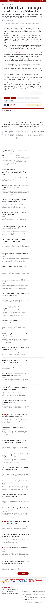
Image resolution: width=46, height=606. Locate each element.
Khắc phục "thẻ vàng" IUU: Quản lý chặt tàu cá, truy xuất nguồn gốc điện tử (15, 509)
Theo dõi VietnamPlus (31, 105)
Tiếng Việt (19, 1)
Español (31, 1)
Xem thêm (23, 573)
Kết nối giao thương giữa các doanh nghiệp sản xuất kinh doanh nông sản (15, 294)
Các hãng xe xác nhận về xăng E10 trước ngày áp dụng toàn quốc (15, 482)
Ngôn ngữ (44, 586)
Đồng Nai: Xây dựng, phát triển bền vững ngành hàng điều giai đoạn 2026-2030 (15, 308)
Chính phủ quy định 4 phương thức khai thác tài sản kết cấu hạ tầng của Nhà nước (15, 374)
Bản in (11, 105)
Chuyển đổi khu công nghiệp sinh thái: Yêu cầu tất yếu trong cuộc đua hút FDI (15, 468)
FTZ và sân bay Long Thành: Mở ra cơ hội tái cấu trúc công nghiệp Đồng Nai (14, 200)
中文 (34, 1)
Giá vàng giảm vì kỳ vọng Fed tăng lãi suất (13, 427)
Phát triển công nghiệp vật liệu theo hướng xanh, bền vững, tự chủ (14, 415)
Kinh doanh (10, 4)
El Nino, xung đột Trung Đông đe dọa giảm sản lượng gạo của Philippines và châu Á (15, 562)
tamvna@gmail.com (25, 596)
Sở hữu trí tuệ (24, 586)
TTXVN (26, 588)
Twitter (8, 105)
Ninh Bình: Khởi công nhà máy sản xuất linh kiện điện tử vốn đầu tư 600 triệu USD (14, 441)
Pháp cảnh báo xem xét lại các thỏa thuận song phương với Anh (22, 152)
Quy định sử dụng (31, 586)
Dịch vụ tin (31, 588)
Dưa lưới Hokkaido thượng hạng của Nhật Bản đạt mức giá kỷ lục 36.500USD (15, 361)
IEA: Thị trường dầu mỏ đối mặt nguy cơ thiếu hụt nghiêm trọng (15, 335)
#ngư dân (14, 97)
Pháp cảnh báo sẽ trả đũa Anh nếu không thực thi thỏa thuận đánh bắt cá (37, 124)
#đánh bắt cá (20, 97)
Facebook (5, 105)
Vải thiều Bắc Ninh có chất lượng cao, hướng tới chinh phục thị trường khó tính (15, 535)
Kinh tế (3, 4)
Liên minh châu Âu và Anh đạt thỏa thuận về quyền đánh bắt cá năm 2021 (8, 152)
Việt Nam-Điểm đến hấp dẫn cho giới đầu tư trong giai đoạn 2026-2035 (14, 388)
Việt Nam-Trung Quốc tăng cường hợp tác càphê (15, 548)
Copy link (14, 105)
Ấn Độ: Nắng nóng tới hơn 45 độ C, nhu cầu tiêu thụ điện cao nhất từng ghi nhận (15, 455)
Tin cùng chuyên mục (10, 169)
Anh (6, 100)
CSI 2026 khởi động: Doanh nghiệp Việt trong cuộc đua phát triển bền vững (15, 495)
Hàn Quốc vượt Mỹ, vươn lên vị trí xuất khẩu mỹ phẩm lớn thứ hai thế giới (15, 348)
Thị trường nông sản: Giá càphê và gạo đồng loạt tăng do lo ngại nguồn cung (14, 240)
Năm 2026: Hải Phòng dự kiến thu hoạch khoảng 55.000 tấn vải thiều (15, 522)
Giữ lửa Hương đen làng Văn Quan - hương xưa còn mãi (15, 254)
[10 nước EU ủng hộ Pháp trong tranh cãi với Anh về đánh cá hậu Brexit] (23, 52)
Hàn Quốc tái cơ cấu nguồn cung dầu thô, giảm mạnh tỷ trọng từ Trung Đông (15, 186)
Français (27, 1)
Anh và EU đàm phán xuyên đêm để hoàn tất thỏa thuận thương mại (22, 124)
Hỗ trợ (39, 586)
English (23, 1)
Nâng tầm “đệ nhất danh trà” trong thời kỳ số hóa (14, 267)
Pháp (11, 100)
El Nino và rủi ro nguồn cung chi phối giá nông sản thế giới (15, 281)
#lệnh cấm (27, 97)
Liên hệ (41, 588)
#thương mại (7, 97)
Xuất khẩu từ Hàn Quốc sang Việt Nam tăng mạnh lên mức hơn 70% (14, 401)
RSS (36, 586)
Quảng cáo (36, 588)
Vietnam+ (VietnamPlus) (11, 1)
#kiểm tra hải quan (35, 97)
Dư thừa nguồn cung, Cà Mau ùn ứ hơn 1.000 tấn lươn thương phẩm (14, 213)
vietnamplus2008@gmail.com (30, 599)
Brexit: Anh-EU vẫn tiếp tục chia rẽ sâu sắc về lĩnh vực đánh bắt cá (9, 124)
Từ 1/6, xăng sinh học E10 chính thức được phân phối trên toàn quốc (14, 227)
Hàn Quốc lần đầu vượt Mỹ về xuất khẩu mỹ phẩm (14, 173)
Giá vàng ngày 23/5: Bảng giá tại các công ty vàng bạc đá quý (14, 321)
